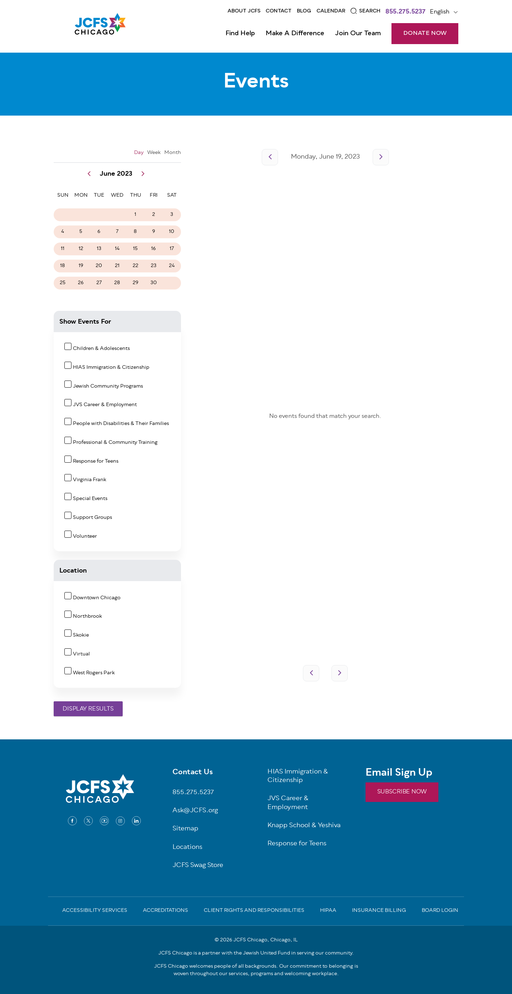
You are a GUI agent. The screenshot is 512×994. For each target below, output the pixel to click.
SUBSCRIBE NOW (402, 792)
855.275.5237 (405, 12)
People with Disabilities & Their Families (121, 424)
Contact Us (192, 773)
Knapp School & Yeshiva (304, 826)
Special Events (90, 499)
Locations (187, 847)
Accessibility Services (94, 911)
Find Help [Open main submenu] (240, 33)
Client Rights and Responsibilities (254, 911)
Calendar (330, 11)
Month (172, 153)
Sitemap (185, 829)
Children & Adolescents (101, 349)
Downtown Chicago (97, 598)
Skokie (81, 635)
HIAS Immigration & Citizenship (111, 367)
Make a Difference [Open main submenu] (295, 33)
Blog (304, 11)
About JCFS (244, 11)
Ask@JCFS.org (195, 811)
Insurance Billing (379, 911)
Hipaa (328, 911)
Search (369, 11)
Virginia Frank (89, 480)
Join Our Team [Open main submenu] (358, 33)
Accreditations (165, 911)
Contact (279, 11)
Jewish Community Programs (108, 386)
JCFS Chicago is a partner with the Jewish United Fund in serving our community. (256, 953)
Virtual (81, 654)
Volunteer (85, 536)
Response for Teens (95, 461)
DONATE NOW (425, 33)
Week (154, 153)
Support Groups (92, 518)
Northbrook (87, 616)
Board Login (440, 911)
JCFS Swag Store (197, 865)
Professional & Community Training (115, 442)
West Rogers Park (94, 673)
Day (139, 153)
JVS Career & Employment (105, 405)
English (439, 12)
